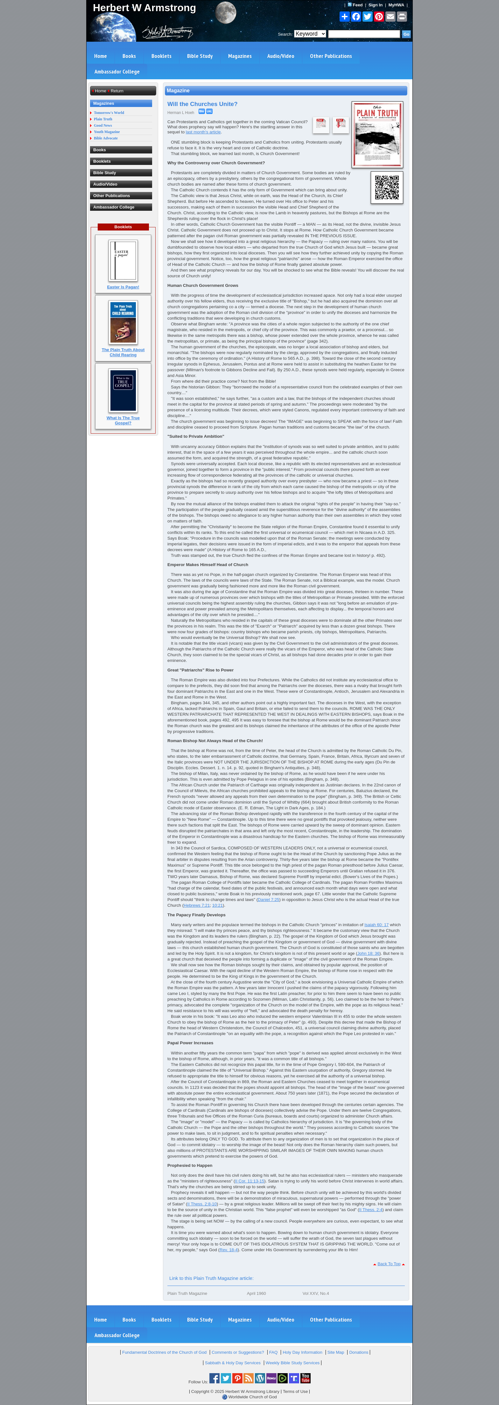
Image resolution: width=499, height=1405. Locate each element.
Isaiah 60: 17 (376, 924)
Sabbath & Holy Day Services (233, 1362)
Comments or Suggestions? (238, 1352)
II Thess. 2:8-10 (202, 1204)
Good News (103, 126)
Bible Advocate (106, 138)
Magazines (240, 56)
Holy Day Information (302, 1352)
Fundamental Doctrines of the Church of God (164, 1352)
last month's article (203, 132)
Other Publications (331, 56)
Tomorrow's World (109, 113)
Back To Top (388, 1263)
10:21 (217, 905)
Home (100, 56)
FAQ (273, 1352)
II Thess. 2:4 (370, 1209)
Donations (358, 1352)
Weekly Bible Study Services (293, 1362)
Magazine (178, 90)
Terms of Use (295, 1391)
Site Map (335, 1352)
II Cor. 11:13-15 (249, 1181)
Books (129, 56)
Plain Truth (103, 119)
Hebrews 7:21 (197, 905)
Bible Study (200, 56)
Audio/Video (280, 56)
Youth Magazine (107, 132)
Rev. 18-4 (229, 1249)
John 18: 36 (368, 953)
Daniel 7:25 (268, 899)
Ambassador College (117, 71)
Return (117, 91)
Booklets (161, 56)
